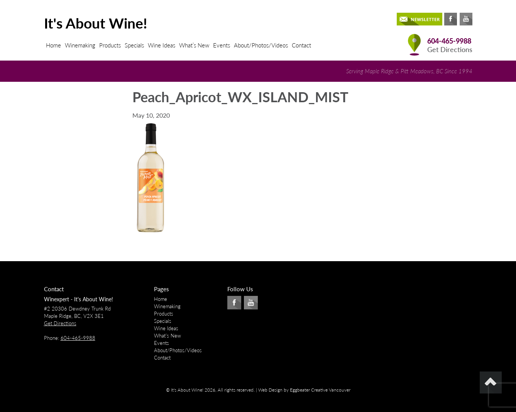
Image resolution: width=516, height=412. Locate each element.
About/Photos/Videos (261, 45)
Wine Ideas (161, 45)
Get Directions (449, 50)
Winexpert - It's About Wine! (78, 299)
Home (53, 45)
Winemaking (80, 45)
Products (110, 45)
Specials (134, 45)
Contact (301, 45)
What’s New (194, 45)
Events (221, 45)
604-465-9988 (449, 41)
